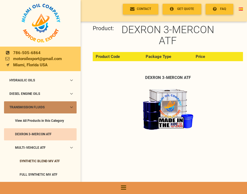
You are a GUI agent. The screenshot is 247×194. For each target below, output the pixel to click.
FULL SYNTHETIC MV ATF (39, 174)
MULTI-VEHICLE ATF (44, 147)
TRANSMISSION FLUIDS (41, 107)
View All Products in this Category (39, 121)
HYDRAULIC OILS (41, 80)
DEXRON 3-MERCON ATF (33, 134)
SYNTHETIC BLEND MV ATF (40, 161)
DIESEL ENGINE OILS (41, 93)
